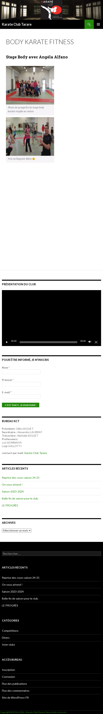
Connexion (8, 676)
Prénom (7, 379)
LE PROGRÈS (10, 505)
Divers (6, 637)
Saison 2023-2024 (13, 491)
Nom (6, 367)
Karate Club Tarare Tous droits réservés (46, 712)
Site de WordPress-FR (15, 697)
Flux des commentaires (15, 690)
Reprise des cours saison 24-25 (20, 477)
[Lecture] (7, 342)
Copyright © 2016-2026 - (13, 712)
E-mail (7, 392)
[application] (51, 318)
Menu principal (98, 24)
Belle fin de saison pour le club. (20, 498)
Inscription (8, 669)
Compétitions (10, 630)
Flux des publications (14, 683)
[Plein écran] (96, 342)
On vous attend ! (12, 484)
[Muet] (90, 342)
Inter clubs (8, 644)
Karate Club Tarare (17, 24)
